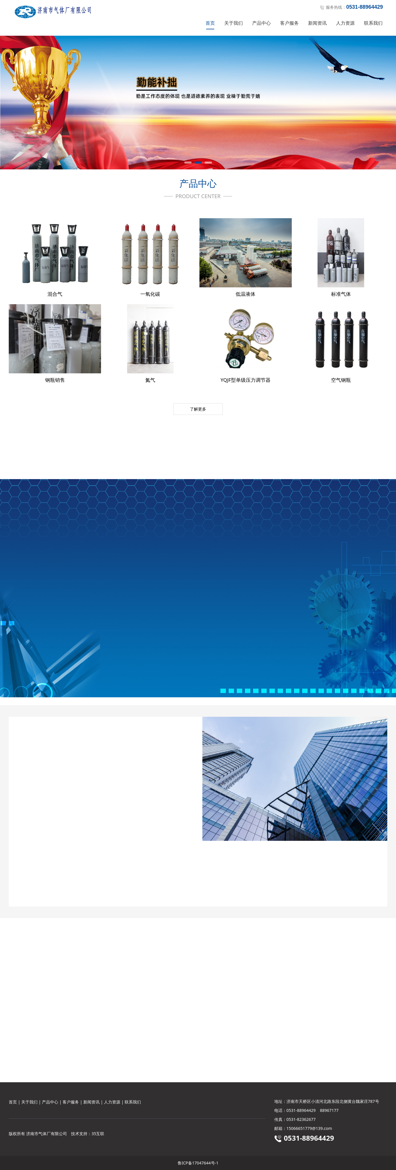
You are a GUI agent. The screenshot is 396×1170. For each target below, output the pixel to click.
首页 (210, 23)
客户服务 (289, 23)
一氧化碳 (150, 294)
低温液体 (245, 294)
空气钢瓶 (341, 380)
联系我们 (373, 23)
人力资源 (345, 23)
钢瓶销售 (55, 380)
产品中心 (261, 23)
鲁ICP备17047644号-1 (198, 1163)
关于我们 (233, 23)
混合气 (54, 294)
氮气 (150, 380)
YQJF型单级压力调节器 (246, 380)
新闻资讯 (317, 23)
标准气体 (341, 294)
